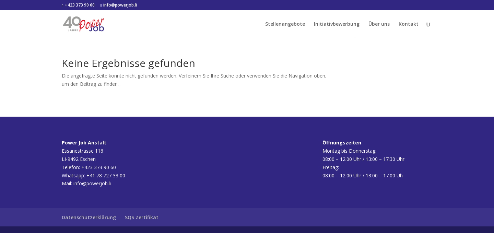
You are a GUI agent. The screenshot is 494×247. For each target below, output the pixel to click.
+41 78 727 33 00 (105, 175)
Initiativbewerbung (337, 24)
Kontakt (409, 24)
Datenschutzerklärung (89, 217)
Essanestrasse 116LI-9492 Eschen (84, 150)
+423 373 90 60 (79, 5)
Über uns (379, 24)
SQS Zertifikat (141, 217)
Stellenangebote (285, 24)
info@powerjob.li (92, 183)
